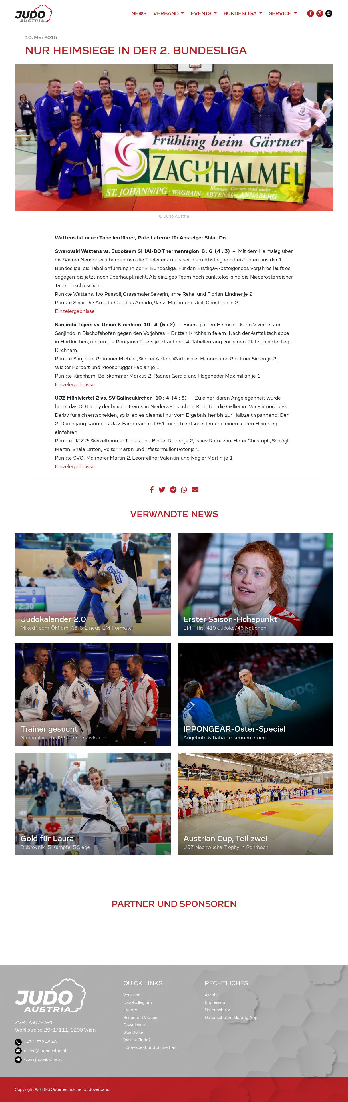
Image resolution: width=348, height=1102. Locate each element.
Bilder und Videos (140, 1017)
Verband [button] (166, 13)
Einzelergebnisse (75, 311)
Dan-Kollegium (137, 1002)
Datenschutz (217, 1009)
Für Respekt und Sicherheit (150, 1047)
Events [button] (201, 13)
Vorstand (132, 995)
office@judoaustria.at (41, 1050)
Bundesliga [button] (241, 13)
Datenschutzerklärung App (231, 1017)
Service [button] (281, 13)
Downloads (134, 1025)
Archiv (211, 995)
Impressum (216, 1002)
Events (130, 1009)
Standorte (133, 1032)
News (138, 13)
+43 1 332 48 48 (36, 1042)
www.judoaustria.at (38, 1059)
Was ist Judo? (137, 1040)
